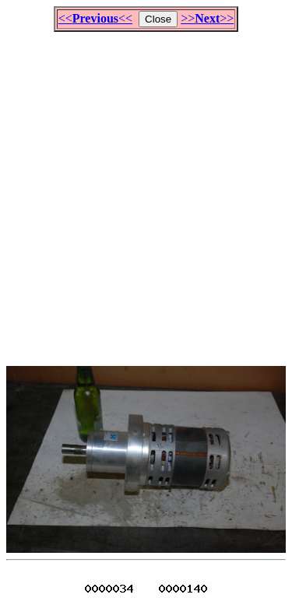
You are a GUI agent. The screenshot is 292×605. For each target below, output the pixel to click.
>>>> (207, 18)
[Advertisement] (146, 192)
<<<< (95, 18)
